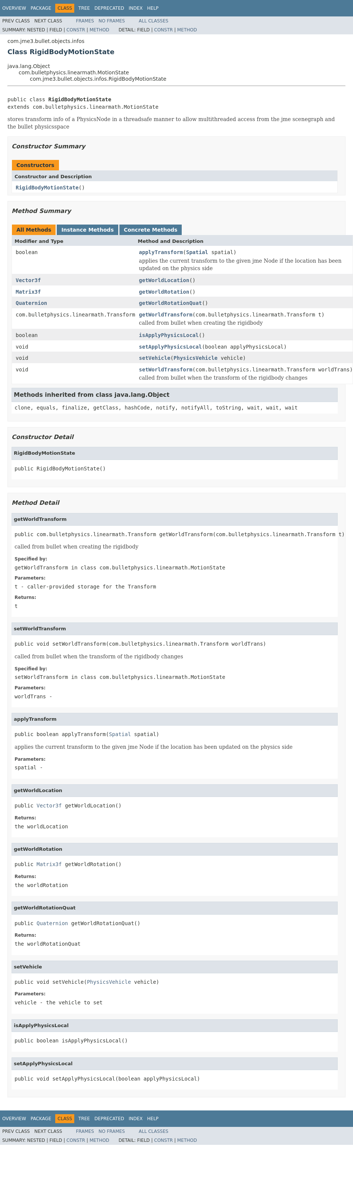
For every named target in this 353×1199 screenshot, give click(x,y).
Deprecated (109, 8)
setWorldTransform (165, 370)
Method (99, 30)
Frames (85, 21)
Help (153, 8)
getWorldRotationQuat (170, 303)
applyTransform (161, 252)
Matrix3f (28, 292)
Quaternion (31, 303)
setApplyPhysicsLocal (170, 347)
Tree (84, 8)
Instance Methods (87, 230)
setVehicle (154, 358)
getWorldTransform (165, 315)
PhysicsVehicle (196, 358)
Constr (75, 30)
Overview (14, 8)
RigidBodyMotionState (47, 188)
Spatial (197, 252)
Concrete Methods (151, 230)
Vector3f (28, 280)
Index (136, 8)
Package (41, 8)
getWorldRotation (164, 292)
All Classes (153, 21)
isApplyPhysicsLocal (169, 335)
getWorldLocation (164, 280)
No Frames (112, 21)
